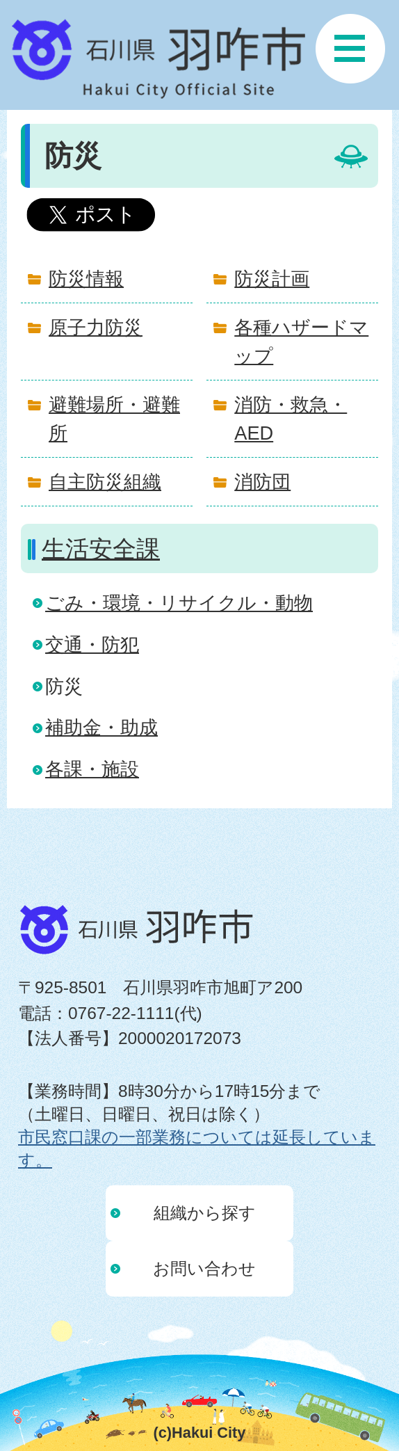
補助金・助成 (101, 727)
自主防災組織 (105, 481)
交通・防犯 (92, 644)
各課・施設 (92, 769)
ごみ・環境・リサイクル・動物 (179, 603)
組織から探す (205, 1212)
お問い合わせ (204, 1268)
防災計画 (271, 278)
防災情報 (86, 278)
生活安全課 (101, 549)
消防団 (262, 481)
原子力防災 (95, 327)
